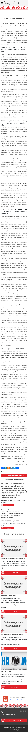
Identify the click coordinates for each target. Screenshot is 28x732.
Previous (2, 699)
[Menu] (1, 2)
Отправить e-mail (15, 720)
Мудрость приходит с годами (16, 699)
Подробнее (7, 505)
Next (26, 699)
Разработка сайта (14, 730)
